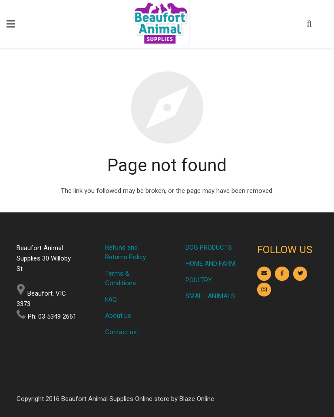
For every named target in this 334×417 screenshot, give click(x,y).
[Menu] (10, 24)
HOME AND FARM (210, 263)
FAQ (111, 299)
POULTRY (198, 280)
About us (118, 315)
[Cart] (322, 24)
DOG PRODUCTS (208, 247)
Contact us (121, 332)
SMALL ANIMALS (210, 296)
